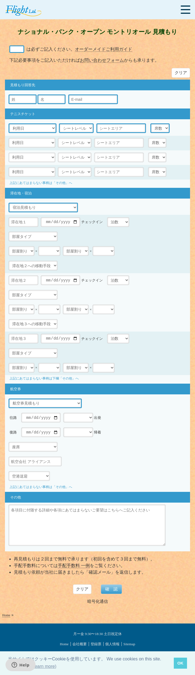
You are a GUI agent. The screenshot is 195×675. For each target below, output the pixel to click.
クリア (181, 72)
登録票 (96, 644)
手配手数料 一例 (74, 565)
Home (6, 615)
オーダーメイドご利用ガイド (103, 49)
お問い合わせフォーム (102, 60)
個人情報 (112, 644)
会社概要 (79, 644)
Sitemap (129, 644)
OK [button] (180, 663)
